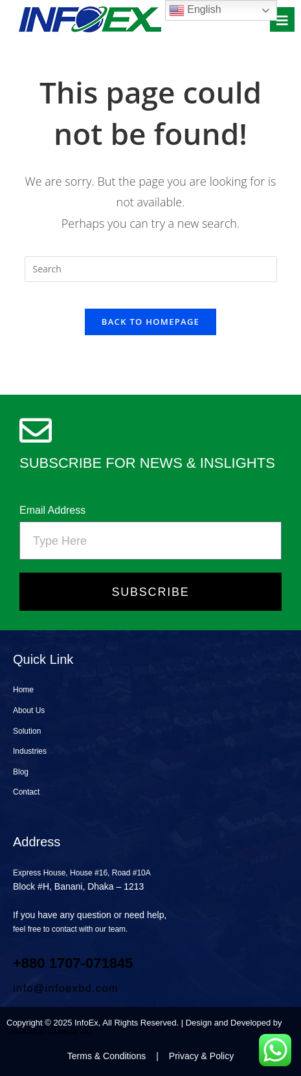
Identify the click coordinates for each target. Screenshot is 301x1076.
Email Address (52, 510)
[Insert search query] (151, 269)
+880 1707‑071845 (73, 963)
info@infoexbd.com (65, 988)
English (195, 10)
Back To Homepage (150, 321)
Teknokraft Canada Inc (48, 1031)
